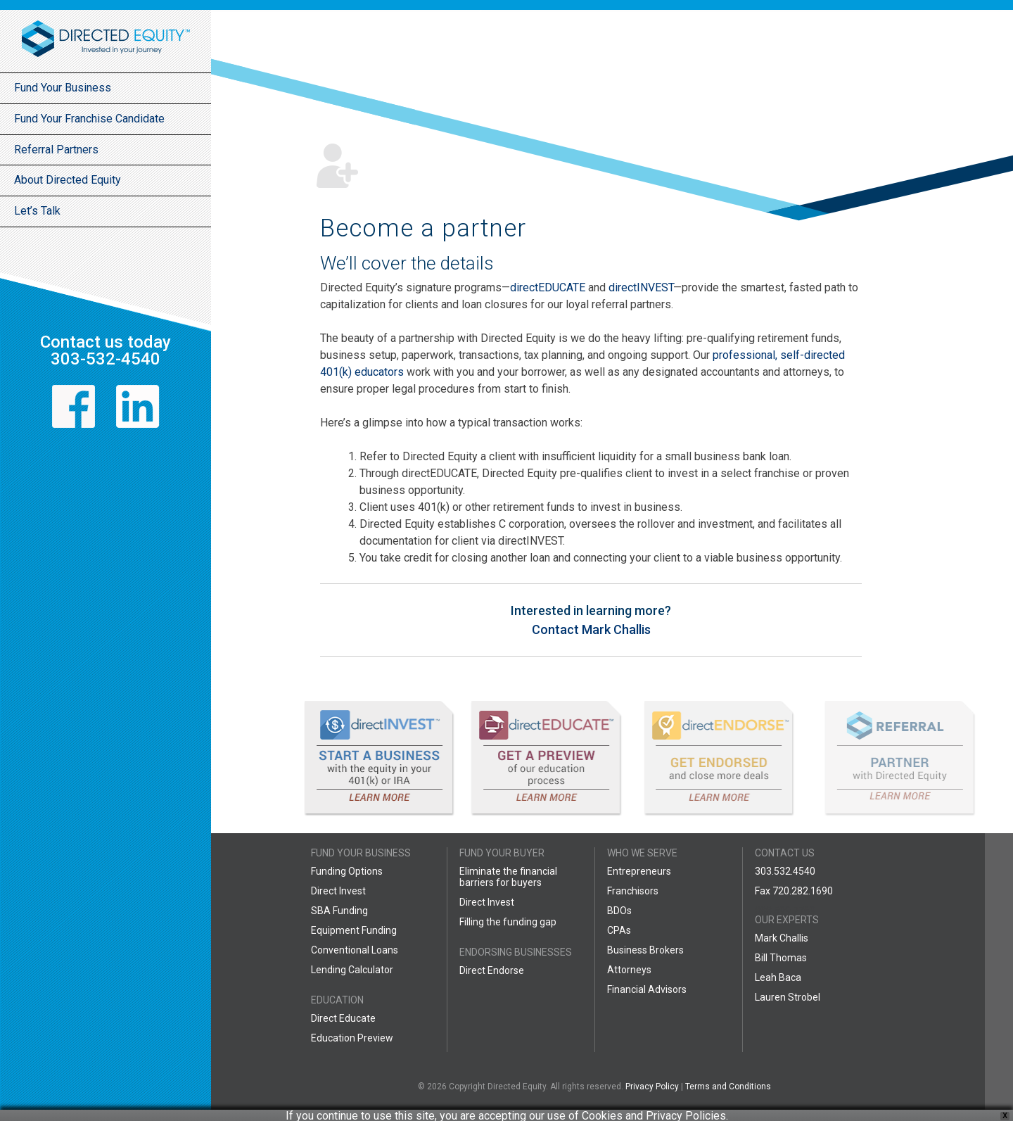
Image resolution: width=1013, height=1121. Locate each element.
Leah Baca (778, 977)
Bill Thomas (781, 957)
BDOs (619, 910)
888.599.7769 (785, 910)
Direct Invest (338, 891)
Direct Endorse (491, 970)
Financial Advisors (647, 989)
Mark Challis (781, 938)
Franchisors (632, 891)
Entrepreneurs (639, 871)
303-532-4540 (105, 358)
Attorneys (629, 969)
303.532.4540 (785, 871)
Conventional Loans (354, 950)
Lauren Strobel (787, 997)
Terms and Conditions (728, 1086)
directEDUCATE (547, 287)
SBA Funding (339, 910)
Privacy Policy (652, 1086)
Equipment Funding (354, 930)
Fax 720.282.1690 (794, 891)
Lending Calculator (352, 969)
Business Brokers (645, 950)
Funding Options (347, 871)
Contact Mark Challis (591, 629)
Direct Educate (343, 1018)
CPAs (619, 930)
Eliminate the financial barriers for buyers (508, 877)
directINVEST (641, 287)
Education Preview (352, 1038)
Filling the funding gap (507, 921)
